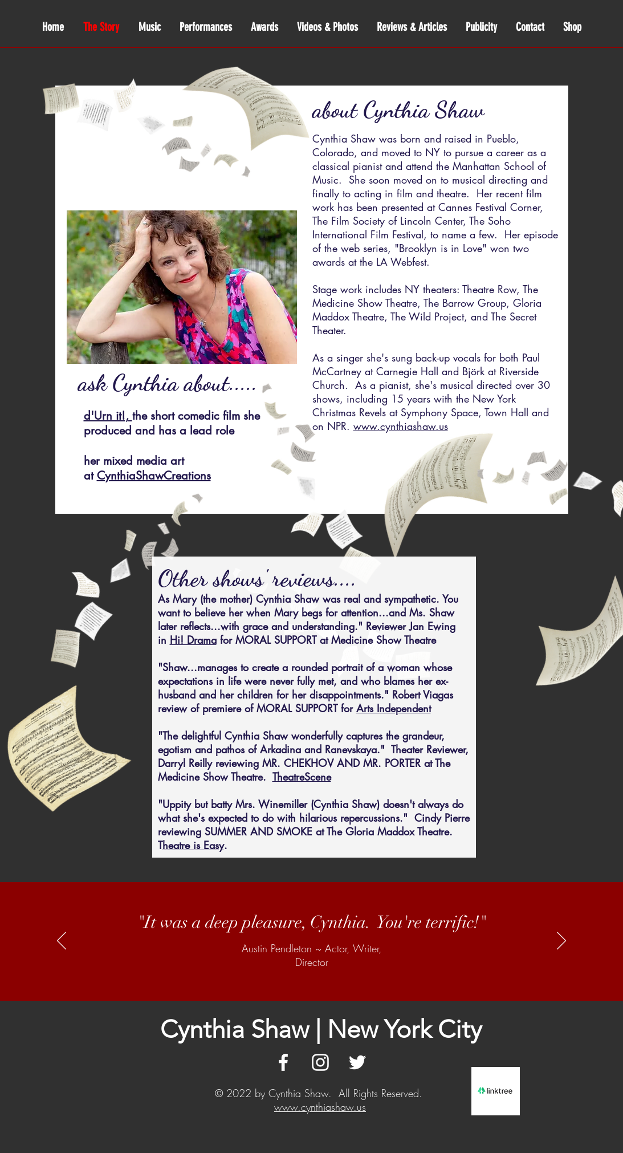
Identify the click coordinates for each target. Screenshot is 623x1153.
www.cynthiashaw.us (320, 1107)
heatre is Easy (193, 845)
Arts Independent (393, 708)
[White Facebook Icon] (283, 1062)
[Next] (561, 941)
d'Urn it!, (108, 415)
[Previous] (61, 941)
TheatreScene (301, 776)
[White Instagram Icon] (320, 1062)
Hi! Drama (193, 640)
